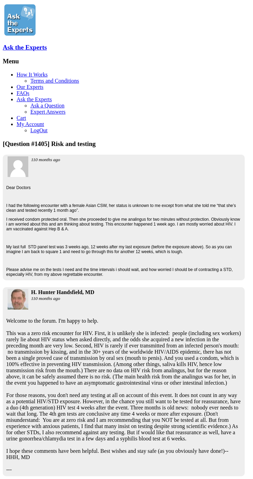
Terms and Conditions (54, 81)
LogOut (39, 130)
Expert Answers (48, 112)
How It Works (32, 74)
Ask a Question (47, 105)
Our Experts (30, 87)
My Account (30, 124)
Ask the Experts (25, 47)
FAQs (23, 93)
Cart (21, 118)
